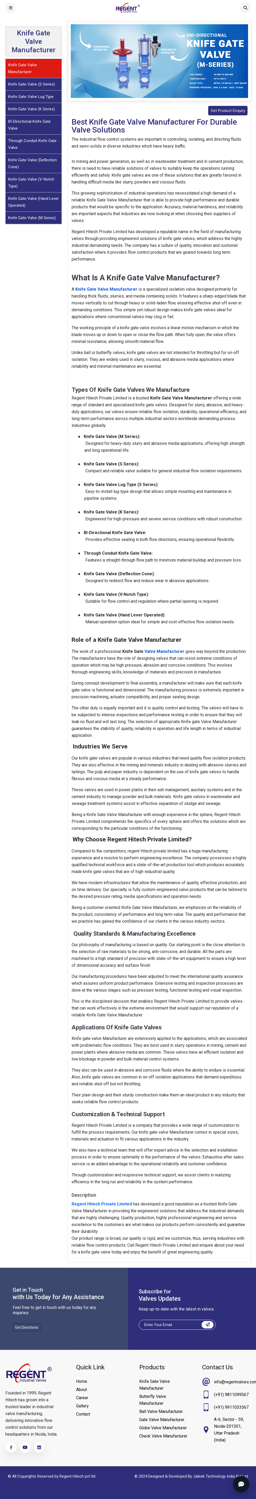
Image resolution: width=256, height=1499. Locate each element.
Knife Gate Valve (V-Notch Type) (31, 182)
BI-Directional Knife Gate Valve (29, 125)
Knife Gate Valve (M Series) (32, 217)
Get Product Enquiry (226, 110)
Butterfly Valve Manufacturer (152, 1400)
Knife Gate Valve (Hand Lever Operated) (33, 202)
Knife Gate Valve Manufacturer (22, 68)
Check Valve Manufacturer (163, 1436)
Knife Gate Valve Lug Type (31, 96)
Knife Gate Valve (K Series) (31, 109)
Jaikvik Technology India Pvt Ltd (220, 1476)
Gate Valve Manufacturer (161, 1419)
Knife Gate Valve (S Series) (31, 84)
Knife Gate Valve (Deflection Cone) (32, 163)
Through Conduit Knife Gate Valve (32, 144)
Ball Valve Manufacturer (161, 1411)
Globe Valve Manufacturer (163, 1428)
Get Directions (26, 1328)
